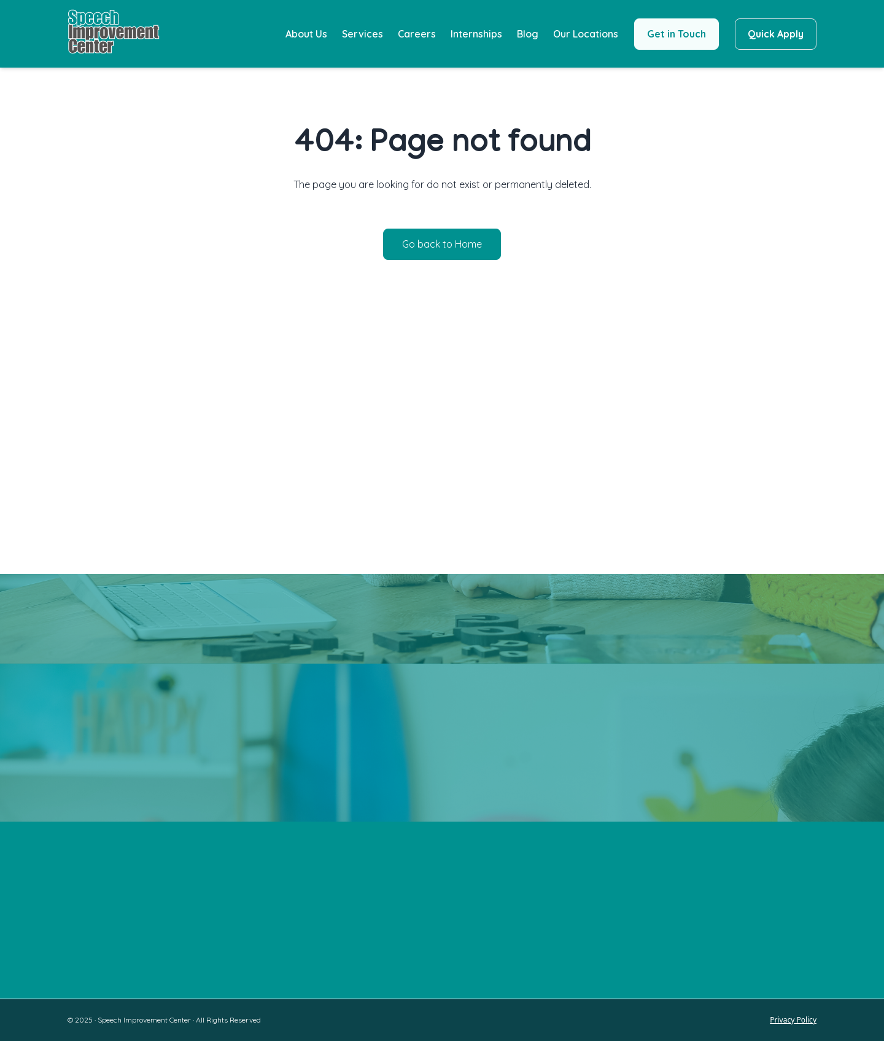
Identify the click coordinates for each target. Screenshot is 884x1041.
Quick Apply (776, 34)
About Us (306, 34)
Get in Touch (676, 34)
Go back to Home (442, 244)
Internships (476, 34)
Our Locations (585, 34)
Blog (527, 34)
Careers (417, 34)
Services (362, 34)
